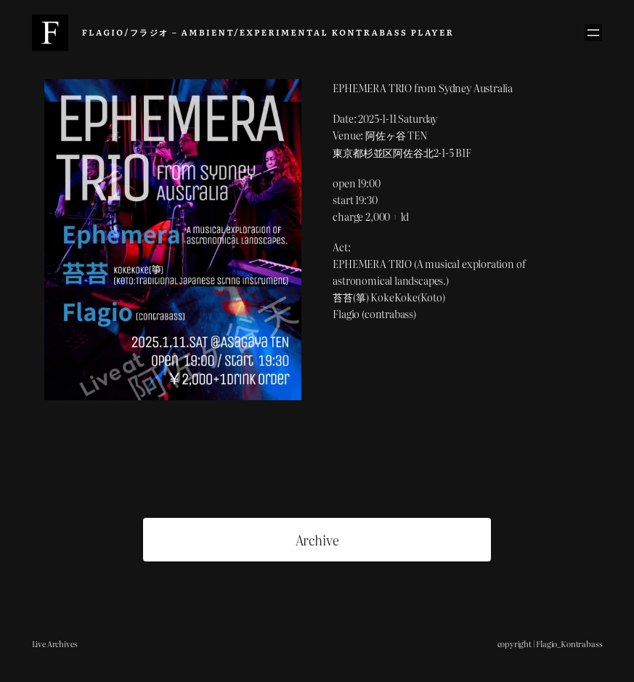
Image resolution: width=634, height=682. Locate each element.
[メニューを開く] (593, 32)
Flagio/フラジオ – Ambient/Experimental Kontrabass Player (268, 32)
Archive (317, 539)
